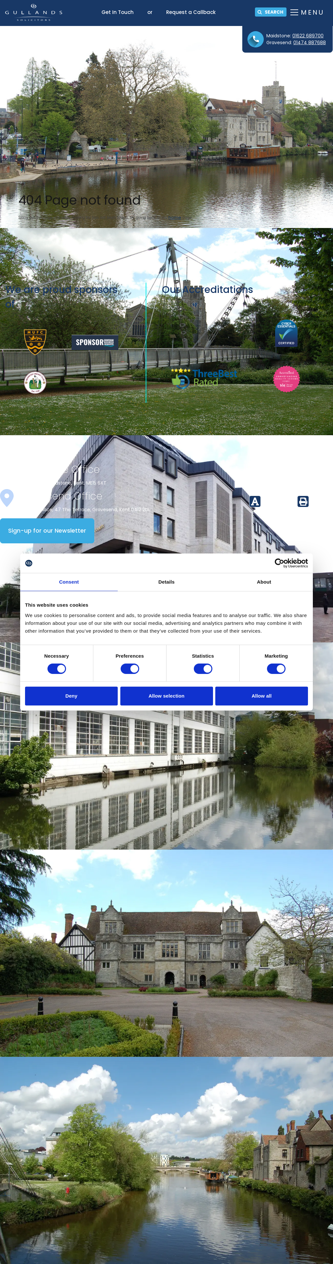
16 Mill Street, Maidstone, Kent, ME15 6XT (62, 483)
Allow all (262, 696)
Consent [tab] (69, 582)
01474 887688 (309, 42)
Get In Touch (117, 12)
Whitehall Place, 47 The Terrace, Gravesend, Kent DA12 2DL (84, 509)
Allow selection (167, 696)
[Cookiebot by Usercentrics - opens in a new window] (279, 563)
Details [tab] (166, 582)
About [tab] (264, 582)
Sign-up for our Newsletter (47, 531)
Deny (71, 696)
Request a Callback (191, 12)
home (174, 217)
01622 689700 (308, 35)
